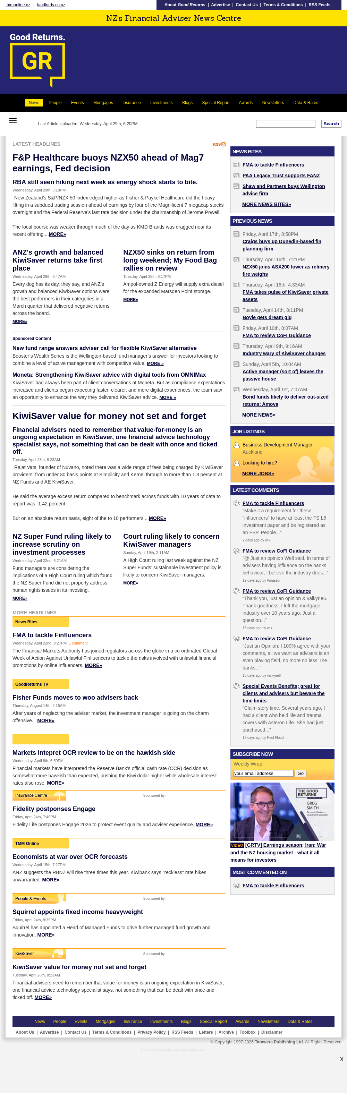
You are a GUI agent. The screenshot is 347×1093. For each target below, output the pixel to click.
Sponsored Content (31, 338)
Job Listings (248, 431)
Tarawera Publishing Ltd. (279, 1042)
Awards (246, 102)
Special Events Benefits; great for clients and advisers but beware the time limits (284, 693)
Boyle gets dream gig (267, 317)
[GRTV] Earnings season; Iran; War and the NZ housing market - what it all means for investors (278, 852)
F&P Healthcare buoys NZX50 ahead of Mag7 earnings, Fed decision (108, 162)
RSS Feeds (319, 4)
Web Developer (162, 1049)
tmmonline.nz (18, 4)
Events (77, 102)
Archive (226, 1032)
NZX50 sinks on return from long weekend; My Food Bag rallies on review (170, 260)
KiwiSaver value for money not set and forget (109, 416)
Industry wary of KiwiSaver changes (284, 353)
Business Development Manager (278, 444)
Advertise (220, 4)
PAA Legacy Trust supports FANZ (281, 175)
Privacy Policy (151, 1032)
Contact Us (247, 4)
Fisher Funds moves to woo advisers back (75, 697)
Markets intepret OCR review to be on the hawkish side (93, 752)
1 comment (78, 643)
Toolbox (248, 1032)
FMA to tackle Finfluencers (52, 635)
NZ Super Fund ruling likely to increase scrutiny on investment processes (61, 544)
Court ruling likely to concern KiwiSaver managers (171, 540)
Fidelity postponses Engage (53, 808)
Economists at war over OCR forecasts (70, 856)
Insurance (131, 102)
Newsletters (273, 102)
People (55, 102)
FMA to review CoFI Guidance (277, 335)
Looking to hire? (260, 463)
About (184, 4)
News (34, 102)
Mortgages (103, 102)
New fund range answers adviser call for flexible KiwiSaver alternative (104, 348)
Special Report (216, 102)
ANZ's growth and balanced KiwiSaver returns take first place (58, 260)
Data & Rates (306, 102)
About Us (25, 1032)
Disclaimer (271, 1032)
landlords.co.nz (51, 4)
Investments (161, 102)
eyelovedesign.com (192, 1049)
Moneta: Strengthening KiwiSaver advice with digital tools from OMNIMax (109, 375)
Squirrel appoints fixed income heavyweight (77, 911)
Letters (206, 1032)
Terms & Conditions (283, 4)
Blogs (187, 102)
